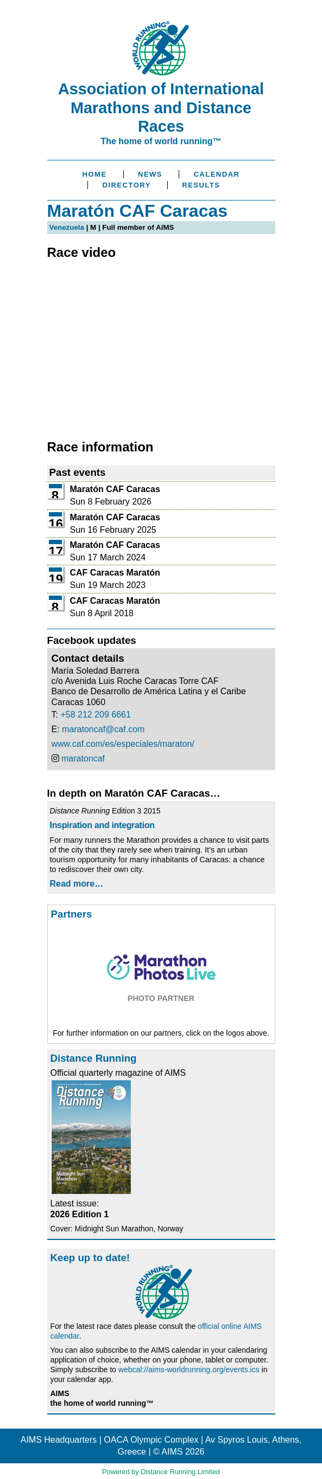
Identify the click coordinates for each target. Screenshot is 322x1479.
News (150, 174)
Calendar (216, 174)
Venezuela (66, 227)
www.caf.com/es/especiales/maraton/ (123, 743)
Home (95, 174)
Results (201, 185)
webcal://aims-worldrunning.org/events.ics (189, 1369)
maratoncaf (83, 758)
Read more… (77, 883)
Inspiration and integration (102, 825)
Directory (126, 185)
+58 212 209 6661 (95, 714)
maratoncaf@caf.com (103, 729)
